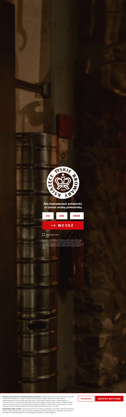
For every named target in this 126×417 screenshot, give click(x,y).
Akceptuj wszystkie (109, 398)
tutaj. (43, 247)
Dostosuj (86, 398)
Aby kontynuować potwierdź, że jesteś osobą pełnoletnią (63, 205)
